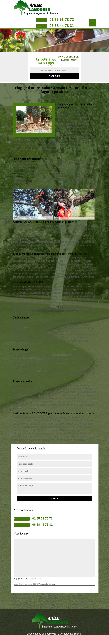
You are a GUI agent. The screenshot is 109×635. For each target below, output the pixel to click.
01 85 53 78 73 (62, 19)
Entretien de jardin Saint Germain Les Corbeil (52, 606)
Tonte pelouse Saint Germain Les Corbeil (22, 599)
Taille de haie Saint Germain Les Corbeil (22, 606)
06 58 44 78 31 (62, 26)
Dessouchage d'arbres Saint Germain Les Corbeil (82, 599)
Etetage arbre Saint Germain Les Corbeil (79, 606)
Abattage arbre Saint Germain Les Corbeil (51, 599)
